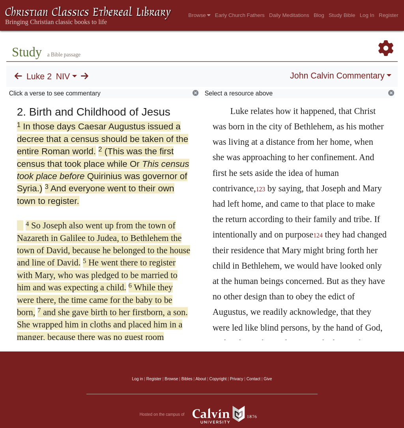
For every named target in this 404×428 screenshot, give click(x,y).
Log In (367, 15)
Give (268, 379)
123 (261, 189)
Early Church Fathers (240, 15)
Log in (137, 379)
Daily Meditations (289, 15)
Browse (199, 15)
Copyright (218, 379)
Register (388, 15)
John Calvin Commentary (337, 75)
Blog (319, 15)
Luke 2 (39, 76)
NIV (63, 76)
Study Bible (342, 15)
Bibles (187, 379)
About (200, 379)
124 (318, 235)
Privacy (236, 379)
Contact (253, 379)
